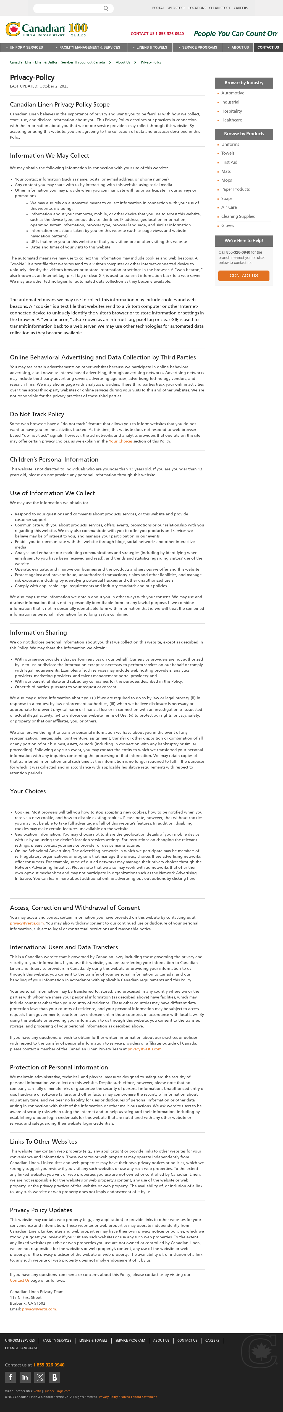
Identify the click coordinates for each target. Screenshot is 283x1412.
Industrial (230, 102)
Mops (226, 180)
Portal (158, 8)
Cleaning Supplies (238, 217)
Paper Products (235, 190)
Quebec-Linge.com (56, 1391)
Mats (226, 172)
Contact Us (268, 47)
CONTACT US (244, 275)
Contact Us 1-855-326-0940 (157, 34)
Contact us (16, 1365)
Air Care (229, 208)
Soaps (226, 199)
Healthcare (231, 120)
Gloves (227, 226)
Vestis (37, 1391)
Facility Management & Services (89, 47)
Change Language (21, 1348)
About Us (240, 47)
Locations (197, 8)
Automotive (232, 93)
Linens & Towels (152, 47)
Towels (227, 153)
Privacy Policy (108, 1396)
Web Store (176, 8)
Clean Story (220, 8)
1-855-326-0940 (48, 1365)
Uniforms (230, 145)
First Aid (229, 163)
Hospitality (231, 111)
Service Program (130, 1340)
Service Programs (199, 47)
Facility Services (57, 1340)
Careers (241, 8)
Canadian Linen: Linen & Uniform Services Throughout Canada (57, 62)
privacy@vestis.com (27, 923)
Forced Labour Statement (138, 1396)
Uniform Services (26, 47)
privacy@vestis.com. (145, 1049)
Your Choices (120, 441)
